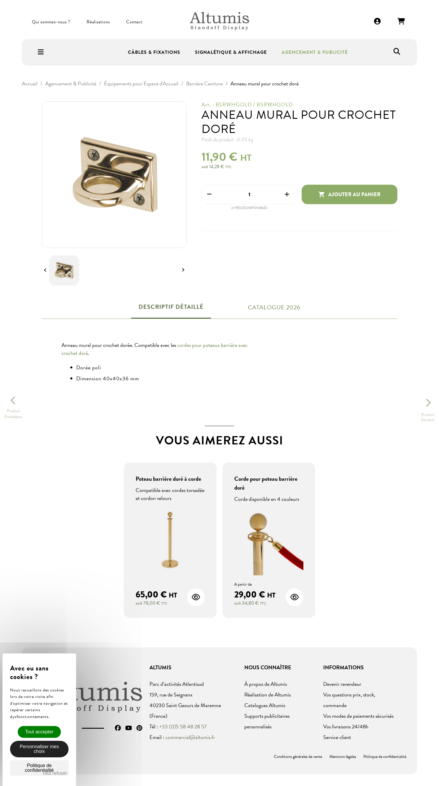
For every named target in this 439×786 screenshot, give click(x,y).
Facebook (118, 728)
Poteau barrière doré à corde (168, 478)
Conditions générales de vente (298, 756)
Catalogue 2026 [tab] (274, 307)
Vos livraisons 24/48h (345, 726)
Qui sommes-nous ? (51, 22)
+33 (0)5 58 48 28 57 (183, 726)
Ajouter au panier (349, 194)
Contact (134, 22)
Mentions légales (342, 756)
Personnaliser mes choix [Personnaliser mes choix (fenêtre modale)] (39, 749)
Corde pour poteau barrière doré (265, 483)
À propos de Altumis (265, 684)
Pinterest (139, 728)
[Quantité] (249, 194)
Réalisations (98, 22)
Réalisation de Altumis (267, 695)
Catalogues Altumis (264, 705)
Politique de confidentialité (384, 756)
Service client (337, 737)
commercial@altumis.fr (190, 737)
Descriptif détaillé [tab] (171, 306)
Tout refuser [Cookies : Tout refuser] (54, 773)
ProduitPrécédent (13, 414)
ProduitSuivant (428, 417)
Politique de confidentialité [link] (39, 768)
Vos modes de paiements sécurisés (358, 716)
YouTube (128, 728)
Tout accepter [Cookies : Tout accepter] (39, 731)
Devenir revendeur (342, 684)
